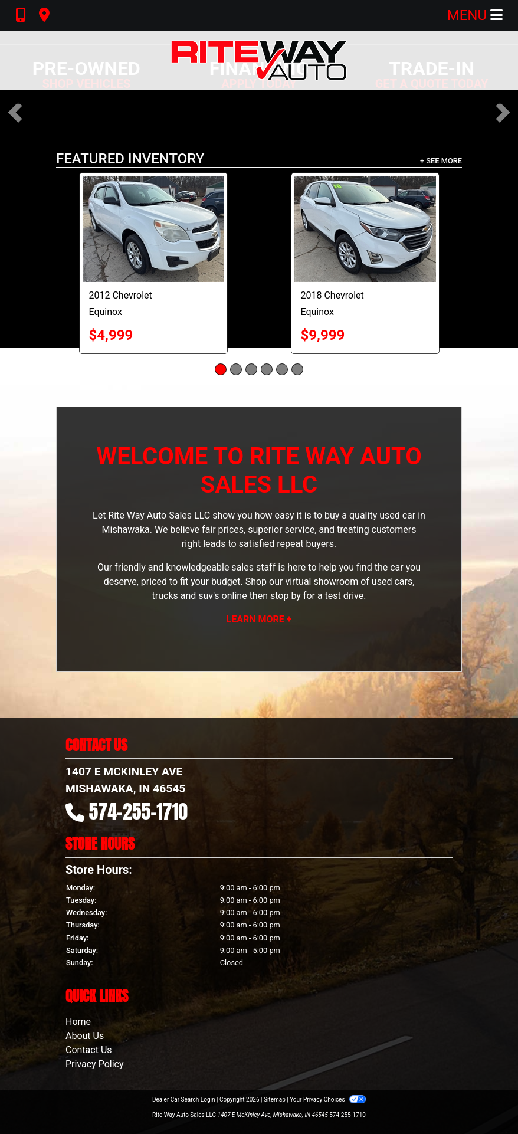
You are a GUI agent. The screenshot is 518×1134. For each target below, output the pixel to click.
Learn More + (259, 619)
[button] (15, 112)
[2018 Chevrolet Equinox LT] (365, 229)
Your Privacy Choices (328, 1099)
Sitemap (275, 1099)
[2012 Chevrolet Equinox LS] (153, 229)
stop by (285, 595)
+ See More (441, 160)
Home (78, 1021)
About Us (84, 1035)
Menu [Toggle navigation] (475, 15)
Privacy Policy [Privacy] (94, 1064)
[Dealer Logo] (259, 60)
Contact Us (88, 1050)
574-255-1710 (138, 811)
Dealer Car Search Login (183, 1099)
